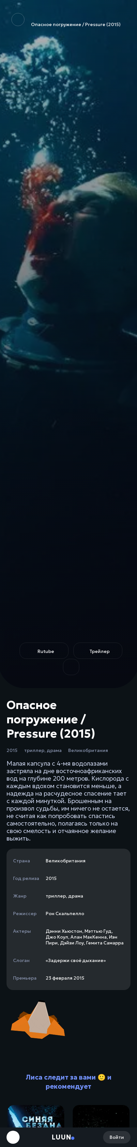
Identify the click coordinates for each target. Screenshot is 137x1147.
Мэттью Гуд (98, 931)
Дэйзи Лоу (72, 943)
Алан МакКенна (88, 937)
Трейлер (99, 651)
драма (54, 750)
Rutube (46, 651)
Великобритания (88, 750)
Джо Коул (57, 937)
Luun (61, 1137)
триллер (34, 750)
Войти (117, 1137)
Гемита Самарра (105, 943)
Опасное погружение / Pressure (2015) (66, 20)
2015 (12, 750)
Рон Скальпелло (65, 913)
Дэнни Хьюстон (64, 931)
